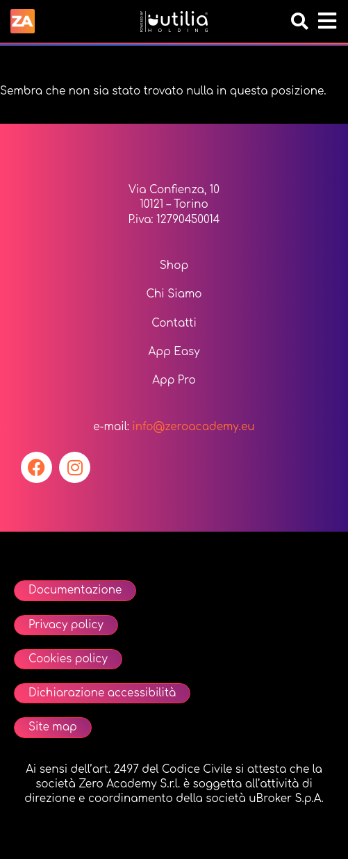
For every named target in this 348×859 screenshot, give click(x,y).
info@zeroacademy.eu (193, 427)
